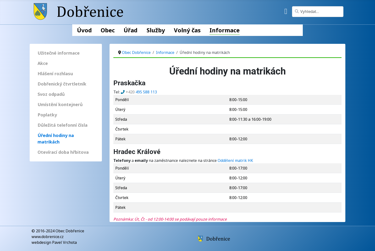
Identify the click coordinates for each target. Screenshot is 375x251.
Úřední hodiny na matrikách (56, 138)
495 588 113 (141, 92)
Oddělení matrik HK (235, 160)
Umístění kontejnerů (60, 104)
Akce (43, 63)
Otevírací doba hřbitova (63, 152)
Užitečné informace (59, 53)
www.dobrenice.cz (48, 236)
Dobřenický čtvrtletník (62, 84)
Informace (225, 30)
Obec (108, 30)
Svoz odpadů (51, 94)
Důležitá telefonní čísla (63, 125)
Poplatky (47, 115)
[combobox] (317, 11)
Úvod (84, 30)
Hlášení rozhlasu (55, 73)
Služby (156, 30)
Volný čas (187, 30)
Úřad (131, 30)
